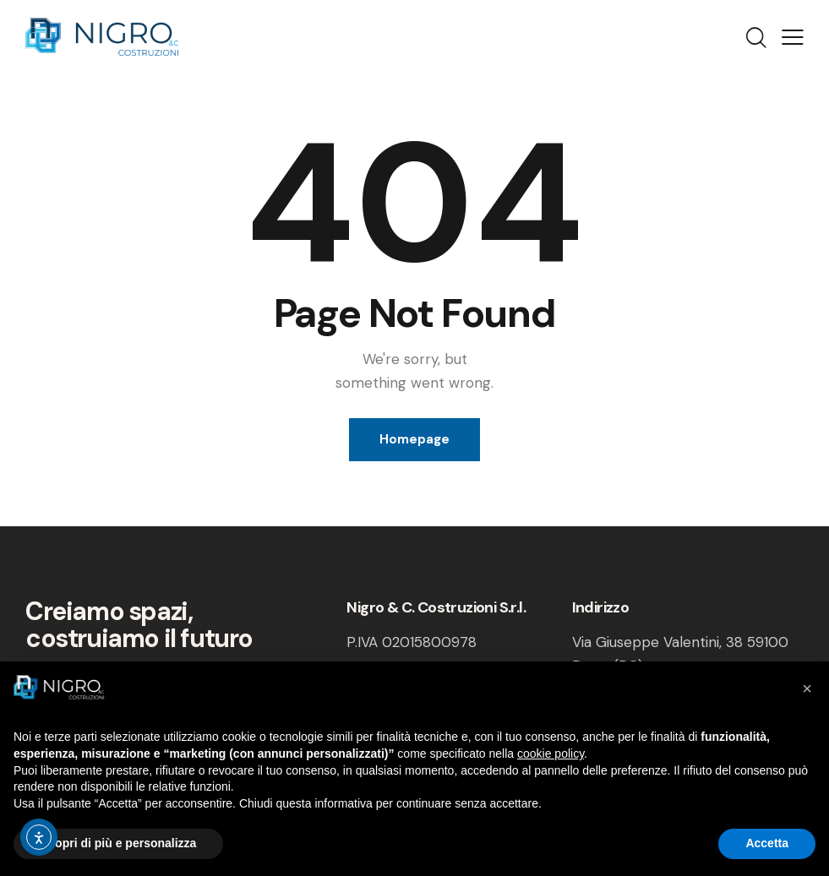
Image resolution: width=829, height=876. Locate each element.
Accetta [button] (766, 843)
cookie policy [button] (550, 753)
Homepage (414, 439)
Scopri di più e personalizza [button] (118, 843)
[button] (807, 688)
